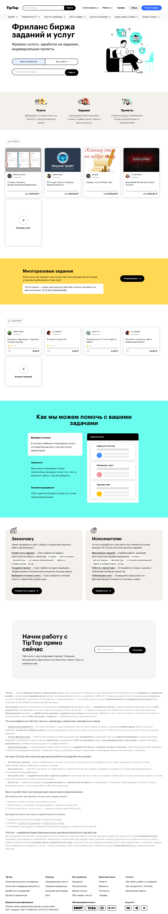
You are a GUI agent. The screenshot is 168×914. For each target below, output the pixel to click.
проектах (65, 826)
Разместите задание (23, 552)
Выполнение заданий (103, 552)
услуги (29, 826)
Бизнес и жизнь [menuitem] (149, 17)
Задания (84, 109)
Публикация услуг (102, 575)
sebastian (57, 173)
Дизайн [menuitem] (11, 17)
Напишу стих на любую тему (99, 181)
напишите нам (29, 662)
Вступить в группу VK (56, 338)
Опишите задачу (119, 115)
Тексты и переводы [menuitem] (53, 17)
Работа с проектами (103, 567)
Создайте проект (22, 567)
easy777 (96, 331)
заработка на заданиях (29, 822)
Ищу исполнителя (28, 62)
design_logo (19, 173)
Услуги (41, 109)
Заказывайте (76, 115)
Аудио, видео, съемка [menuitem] (125, 17)
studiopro (136, 173)
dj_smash (57, 331)
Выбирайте (31, 115)
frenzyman (18, 331)
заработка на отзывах (53, 822)
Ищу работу (62, 62)
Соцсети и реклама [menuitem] (99, 17)
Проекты (127, 109)
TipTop (12, 8)
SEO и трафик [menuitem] (75, 17)
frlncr (95, 173)
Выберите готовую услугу (26, 575)
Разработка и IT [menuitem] (29, 17)
